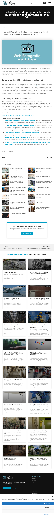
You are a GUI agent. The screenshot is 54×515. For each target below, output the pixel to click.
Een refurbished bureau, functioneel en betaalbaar (13, 405)
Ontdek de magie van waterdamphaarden (10, 459)
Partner (34, 483)
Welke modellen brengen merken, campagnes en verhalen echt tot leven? (18, 202)
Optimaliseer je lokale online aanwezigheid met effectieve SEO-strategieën (38, 353)
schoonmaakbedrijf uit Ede (37, 86)
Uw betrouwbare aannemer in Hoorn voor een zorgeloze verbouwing (39, 299)
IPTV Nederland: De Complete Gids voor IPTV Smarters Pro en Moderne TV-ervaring (44, 170)
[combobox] (36, 3)
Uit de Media (34, 491)
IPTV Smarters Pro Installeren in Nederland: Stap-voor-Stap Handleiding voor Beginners (17, 176)
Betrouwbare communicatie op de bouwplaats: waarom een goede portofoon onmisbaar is (44, 183)
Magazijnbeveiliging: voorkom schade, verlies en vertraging (14, 325)
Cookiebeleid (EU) (35, 486)
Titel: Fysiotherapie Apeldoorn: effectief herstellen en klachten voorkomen (43, 196)
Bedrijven (4, 27)
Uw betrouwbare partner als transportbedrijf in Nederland (11, 299)
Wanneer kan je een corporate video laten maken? (19, 125)
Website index (35, 493)
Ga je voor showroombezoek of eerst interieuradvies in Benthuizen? (17, 209)
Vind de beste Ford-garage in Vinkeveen (37, 380)
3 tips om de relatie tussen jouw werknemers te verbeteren (22, 132)
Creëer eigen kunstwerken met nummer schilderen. (20, 120)
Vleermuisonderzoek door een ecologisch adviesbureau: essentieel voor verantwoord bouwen (13, 353)
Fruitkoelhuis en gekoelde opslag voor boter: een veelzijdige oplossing (39, 431)
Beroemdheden (35, 489)
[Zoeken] (44, 3)
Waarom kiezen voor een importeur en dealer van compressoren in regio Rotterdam (39, 406)
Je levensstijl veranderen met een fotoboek (17, 137)
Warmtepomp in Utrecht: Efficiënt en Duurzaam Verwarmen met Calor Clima (13, 432)
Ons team (34, 480)
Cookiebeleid (46, 514)
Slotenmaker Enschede (10, 272)
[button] (50, 3)
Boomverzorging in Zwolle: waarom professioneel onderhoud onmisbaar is (40, 273)
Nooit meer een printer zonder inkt (15, 129)
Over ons (34, 478)
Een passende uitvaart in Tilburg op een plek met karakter (13, 380)
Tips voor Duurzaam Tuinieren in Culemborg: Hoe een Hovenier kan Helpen (38, 459)
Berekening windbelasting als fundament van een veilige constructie (37, 326)
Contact (33, 484)
